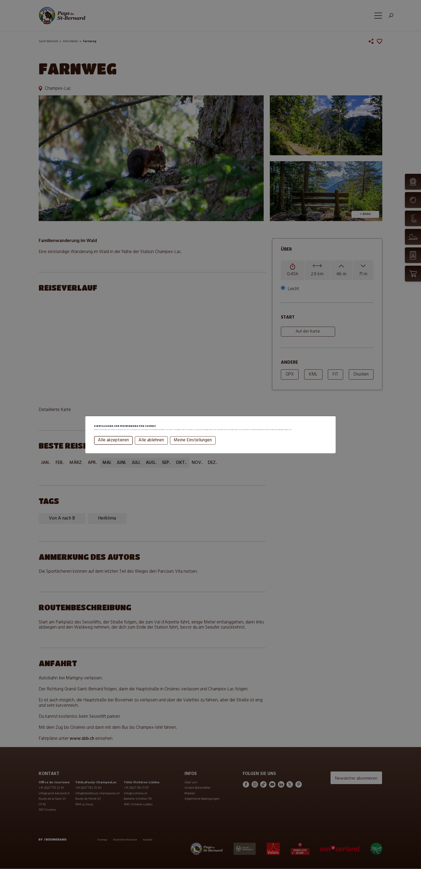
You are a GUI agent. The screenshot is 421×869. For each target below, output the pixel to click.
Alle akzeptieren (112, 446)
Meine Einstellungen (192, 446)
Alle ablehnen (150, 446)
